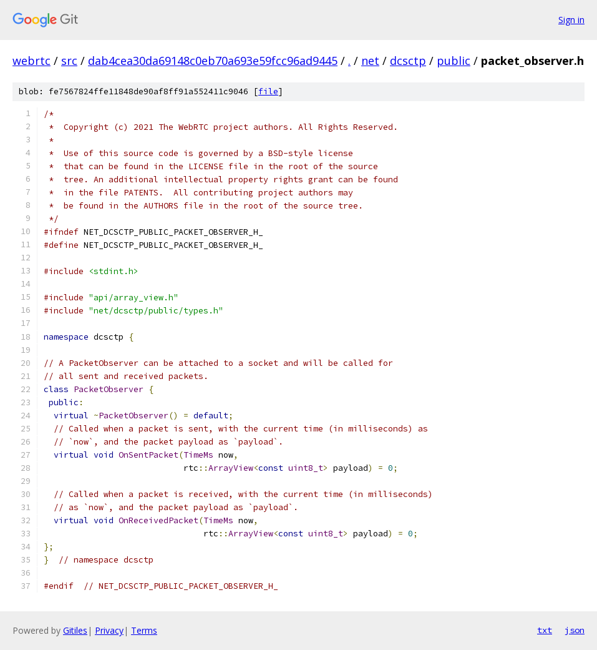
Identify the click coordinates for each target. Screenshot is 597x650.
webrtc (31, 60)
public (453, 60)
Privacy (109, 630)
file (268, 91)
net (370, 60)
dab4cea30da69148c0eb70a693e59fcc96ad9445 (212, 60)
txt (544, 630)
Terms (144, 630)
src (69, 60)
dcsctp (408, 60)
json (575, 630)
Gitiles (75, 630)
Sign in (571, 20)
